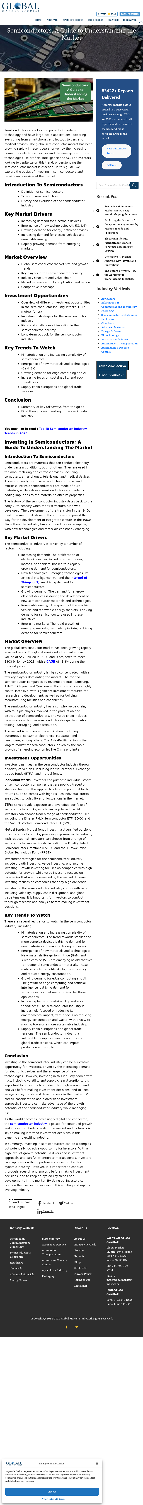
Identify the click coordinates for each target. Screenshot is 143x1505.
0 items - (107, 14)
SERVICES (113, 20)
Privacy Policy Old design (53, 1499)
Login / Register (130, 14)
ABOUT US (52, 20)
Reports (79, 1256)
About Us (80, 1238)
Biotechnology (110, 341)
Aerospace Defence (54, 1244)
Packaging (107, 317)
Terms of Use (82, 1279)
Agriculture (108, 304)
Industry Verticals (85, 1244)
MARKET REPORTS (73, 20)
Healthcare (108, 325)
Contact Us (80, 1268)
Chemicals (107, 329)
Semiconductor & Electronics (119, 321)
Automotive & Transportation (119, 349)
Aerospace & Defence (114, 345)
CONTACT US (130, 20)
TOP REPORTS (95, 20)
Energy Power (18, 1280)
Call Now (112, 171)
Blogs (77, 1262)
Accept (52, 1491)
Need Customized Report (114, 153)
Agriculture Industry (54, 1270)
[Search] (134, 191)
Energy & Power (111, 337)
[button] (97, 1463)
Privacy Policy (82, 1273)
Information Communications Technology (20, 1243)
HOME (38, 20)
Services (79, 1250)
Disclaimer (80, 1285)
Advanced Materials (113, 333)
